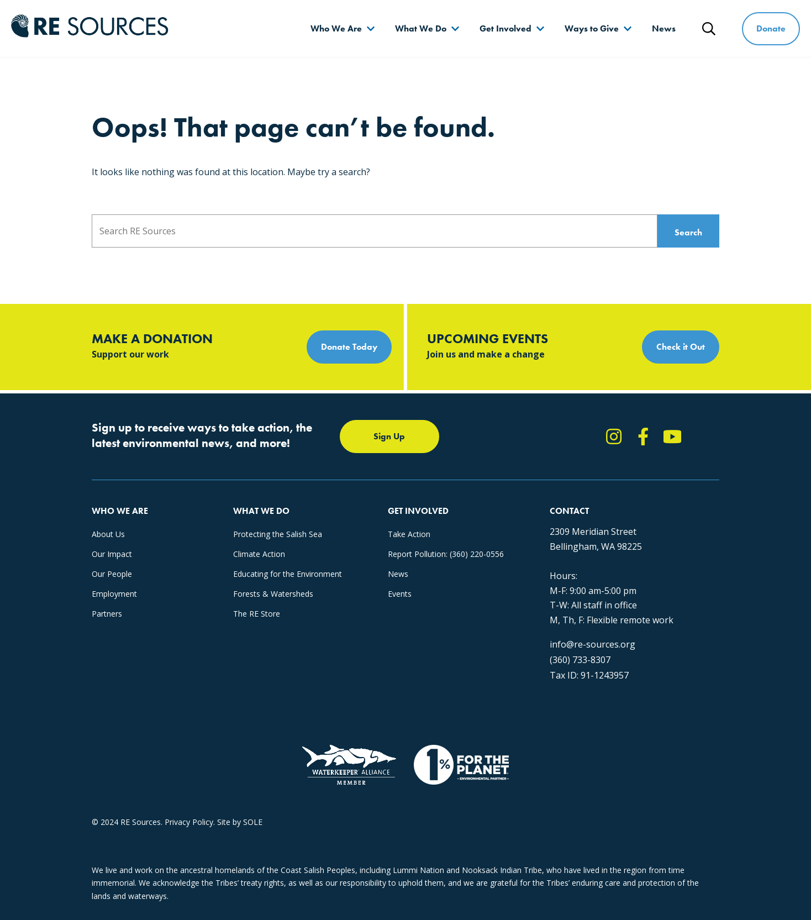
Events (400, 593)
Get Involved (505, 28)
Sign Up (389, 436)
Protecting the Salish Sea (277, 534)
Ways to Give (592, 28)
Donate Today (349, 347)
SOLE (252, 822)
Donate (771, 28)
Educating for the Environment (287, 574)
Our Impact (112, 554)
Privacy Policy (189, 822)
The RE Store (256, 613)
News (664, 28)
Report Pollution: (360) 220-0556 (446, 554)
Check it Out (680, 347)
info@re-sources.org (592, 644)
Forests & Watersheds (273, 593)
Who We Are (336, 28)
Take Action (409, 534)
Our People (112, 574)
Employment (114, 593)
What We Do (420, 28)
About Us (108, 534)
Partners (107, 613)
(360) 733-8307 (580, 660)
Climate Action (259, 554)
